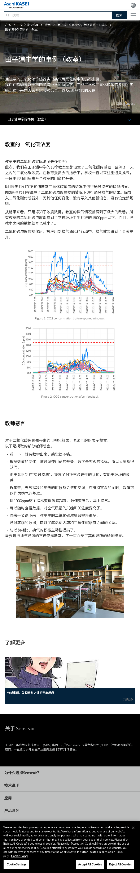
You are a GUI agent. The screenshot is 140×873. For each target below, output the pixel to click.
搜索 (119, 15)
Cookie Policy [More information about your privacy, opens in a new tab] (19, 856)
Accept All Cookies (90, 864)
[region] (70, 847)
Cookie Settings (16, 864)
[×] (133, 827)
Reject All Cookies (120, 864)
